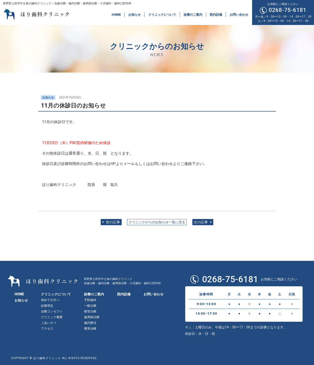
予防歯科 (90, 300)
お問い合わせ (239, 14)
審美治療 (90, 328)
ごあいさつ (48, 323)
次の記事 (203, 222)
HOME (116, 14)
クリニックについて (162, 14)
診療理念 (47, 305)
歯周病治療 (92, 317)
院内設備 (216, 14)
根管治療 (90, 311)
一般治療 (90, 305)
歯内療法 (90, 323)
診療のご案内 (193, 14)
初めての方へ (50, 300)
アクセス (47, 328)
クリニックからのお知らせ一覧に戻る (157, 222)
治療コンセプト (52, 311)
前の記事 (111, 222)
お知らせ (134, 14)
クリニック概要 (52, 317)
